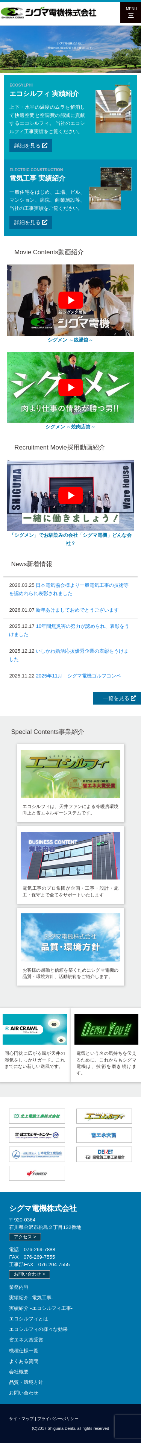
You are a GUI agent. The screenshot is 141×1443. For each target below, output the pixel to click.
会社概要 (19, 1372)
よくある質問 (23, 1361)
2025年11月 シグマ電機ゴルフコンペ (78, 676)
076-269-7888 (39, 1249)
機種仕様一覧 (23, 1350)
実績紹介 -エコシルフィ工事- (41, 1308)
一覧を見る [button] (117, 698)
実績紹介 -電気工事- (31, 1297)
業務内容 (19, 1287)
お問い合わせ (23, 1393)
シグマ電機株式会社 (43, 1208)
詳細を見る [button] (30, 146)
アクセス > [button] (25, 1236)
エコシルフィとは (28, 1318)
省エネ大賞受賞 (26, 1340)
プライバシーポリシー (58, 1418)
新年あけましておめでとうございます (77, 610)
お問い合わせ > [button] (29, 1274)
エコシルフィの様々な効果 (38, 1329)
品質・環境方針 (26, 1382)
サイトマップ (21, 1418)
